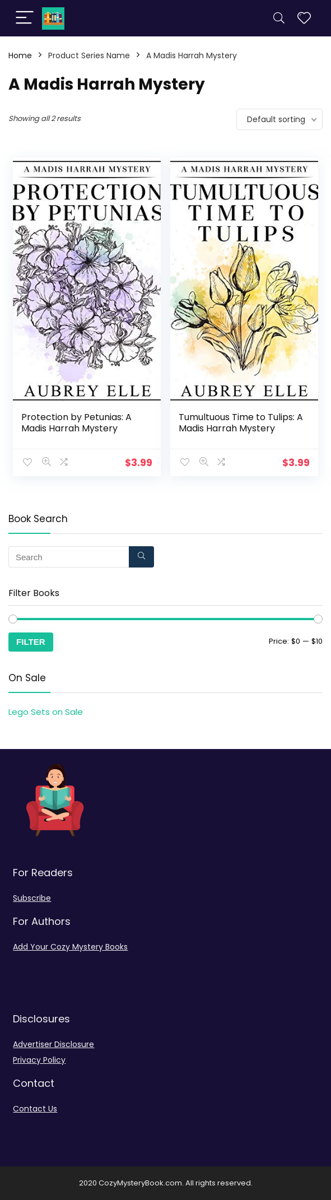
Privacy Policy (39, 1060)
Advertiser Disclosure (53, 1044)
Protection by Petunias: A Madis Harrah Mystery (76, 423)
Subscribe (32, 898)
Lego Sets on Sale (45, 712)
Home (20, 55)
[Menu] (24, 18)
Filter (30, 641)
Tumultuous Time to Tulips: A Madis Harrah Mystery (241, 423)
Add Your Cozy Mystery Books (70, 946)
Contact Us (35, 1108)
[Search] (278, 18)
